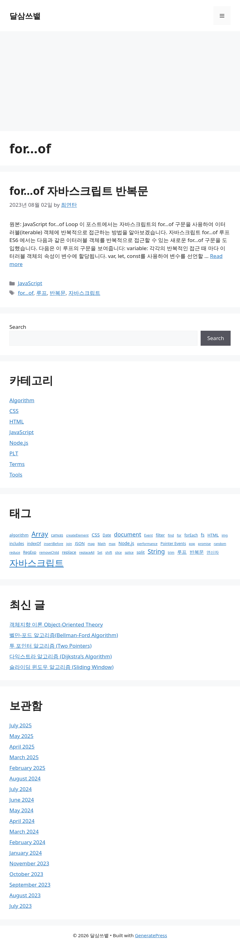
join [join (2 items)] (69, 544)
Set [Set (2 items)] (100, 552)
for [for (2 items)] (179, 535)
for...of (25, 292)
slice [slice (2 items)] (118, 552)
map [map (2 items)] (91, 544)
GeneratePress (151, 935)
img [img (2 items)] (225, 535)
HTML (16, 421)
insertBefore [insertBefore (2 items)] (53, 544)
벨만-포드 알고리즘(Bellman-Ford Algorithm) (63, 635)
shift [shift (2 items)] (108, 552)
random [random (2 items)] (220, 544)
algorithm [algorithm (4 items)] (18, 535)
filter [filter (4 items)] (160, 535)
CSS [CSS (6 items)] (96, 535)
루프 (41, 292)
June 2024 (21, 799)
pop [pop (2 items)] (192, 544)
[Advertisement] (120, 78)
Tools (15, 474)
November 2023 (29, 863)
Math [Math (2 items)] (102, 544)
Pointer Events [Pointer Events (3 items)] (173, 543)
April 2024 (21, 820)
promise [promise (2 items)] (204, 544)
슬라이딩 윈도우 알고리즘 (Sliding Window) (61, 666)
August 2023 (25, 895)
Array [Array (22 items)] (40, 533)
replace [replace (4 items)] (69, 552)
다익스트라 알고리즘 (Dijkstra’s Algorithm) (60, 656)
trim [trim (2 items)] (171, 552)
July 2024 (20, 789)
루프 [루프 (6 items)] (182, 552)
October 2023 (26, 874)
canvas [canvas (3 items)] (57, 535)
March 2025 (24, 757)
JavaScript (30, 283)
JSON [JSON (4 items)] (80, 543)
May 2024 (21, 810)
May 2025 (21, 736)
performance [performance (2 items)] (147, 544)
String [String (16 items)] (156, 551)
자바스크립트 (84, 292)
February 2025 (27, 767)
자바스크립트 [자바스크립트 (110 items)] (36, 563)
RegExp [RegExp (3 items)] (29, 552)
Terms (17, 464)
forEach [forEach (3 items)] (191, 535)
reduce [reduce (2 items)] (14, 552)
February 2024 (27, 842)
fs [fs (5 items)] (203, 535)
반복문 (58, 292)
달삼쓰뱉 (25, 15)
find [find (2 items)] (171, 535)
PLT (13, 453)
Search (17, 326)
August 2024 (25, 778)
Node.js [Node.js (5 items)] (126, 543)
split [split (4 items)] (141, 552)
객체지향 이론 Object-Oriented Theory (56, 624)
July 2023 (20, 905)
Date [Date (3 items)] (107, 535)
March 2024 (24, 831)
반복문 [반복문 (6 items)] (197, 552)
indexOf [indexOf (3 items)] (34, 543)
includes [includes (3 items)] (16, 543)
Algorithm (21, 400)
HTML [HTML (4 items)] (213, 535)
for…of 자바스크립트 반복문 (78, 190)
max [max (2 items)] (112, 544)
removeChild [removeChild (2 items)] (49, 552)
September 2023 (29, 884)
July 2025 (20, 725)
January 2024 (25, 852)
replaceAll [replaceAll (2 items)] (86, 552)
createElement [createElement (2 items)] (77, 535)
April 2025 (21, 746)
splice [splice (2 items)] (129, 552)
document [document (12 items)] (127, 534)
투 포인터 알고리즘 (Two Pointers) (50, 645)
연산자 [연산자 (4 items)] (213, 552)
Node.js (18, 442)
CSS (13, 410)
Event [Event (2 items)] (148, 535)
